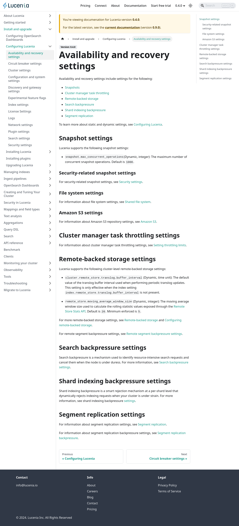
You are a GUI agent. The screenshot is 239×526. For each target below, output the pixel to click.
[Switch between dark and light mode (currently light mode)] (190, 6)
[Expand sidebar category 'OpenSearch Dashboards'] (50, 185)
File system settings (213, 34)
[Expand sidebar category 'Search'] (50, 236)
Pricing (85, 6)
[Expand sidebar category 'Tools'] (50, 277)
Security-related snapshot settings (216, 26)
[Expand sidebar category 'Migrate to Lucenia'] (50, 290)
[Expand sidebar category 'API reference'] (50, 243)
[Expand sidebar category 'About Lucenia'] (50, 16)
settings (129, 401)
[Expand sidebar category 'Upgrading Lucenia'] (50, 165)
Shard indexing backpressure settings (215, 71)
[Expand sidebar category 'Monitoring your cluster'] (50, 263)
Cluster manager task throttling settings (211, 46)
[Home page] (62, 39)
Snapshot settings (209, 19)
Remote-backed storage (81, 99)
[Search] (217, 6)
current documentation (122, 27)
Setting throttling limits (169, 245)
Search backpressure (79, 104)
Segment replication (79, 116)
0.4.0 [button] (178, 6)
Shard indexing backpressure (85, 110)
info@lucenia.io (27, 485)
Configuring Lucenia (148, 124)
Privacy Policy (167, 485)
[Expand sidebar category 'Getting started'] (50, 22)
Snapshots (72, 87)
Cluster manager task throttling (87, 93)
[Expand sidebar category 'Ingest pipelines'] (50, 179)
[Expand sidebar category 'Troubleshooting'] (50, 283)
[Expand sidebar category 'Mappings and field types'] (50, 209)
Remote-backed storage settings (212, 56)
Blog (90, 497)
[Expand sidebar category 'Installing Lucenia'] (50, 152)
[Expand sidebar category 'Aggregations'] (50, 223)
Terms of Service (169, 491)
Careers (92, 491)
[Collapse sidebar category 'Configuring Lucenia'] (50, 46)
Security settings (130, 182)
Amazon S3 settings (213, 39)
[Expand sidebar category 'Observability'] (50, 270)
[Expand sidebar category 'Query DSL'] (50, 229)
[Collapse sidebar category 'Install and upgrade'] (50, 29)
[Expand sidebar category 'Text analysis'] (50, 216)
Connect (101, 6)
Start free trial (161, 6)
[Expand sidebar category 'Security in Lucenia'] (50, 203)
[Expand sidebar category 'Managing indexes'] (50, 172)
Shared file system (137, 202)
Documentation (135, 6)
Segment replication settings (215, 78)
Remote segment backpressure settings (154, 334)
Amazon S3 (148, 222)
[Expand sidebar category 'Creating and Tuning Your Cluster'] (50, 194)
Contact (92, 503)
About (115, 6)
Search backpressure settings (215, 63)
